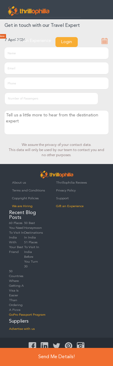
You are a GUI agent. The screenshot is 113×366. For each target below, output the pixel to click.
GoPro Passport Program (27, 315)
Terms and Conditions (28, 190)
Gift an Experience (69, 206)
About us (19, 183)
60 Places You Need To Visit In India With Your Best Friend (16, 238)
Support (62, 198)
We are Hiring (22, 206)
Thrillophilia (29, 11)
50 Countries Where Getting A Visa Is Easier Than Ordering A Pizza (16, 291)
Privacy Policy (66, 190)
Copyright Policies (25, 198)
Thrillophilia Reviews (71, 183)
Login (66, 42)
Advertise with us (22, 329)
